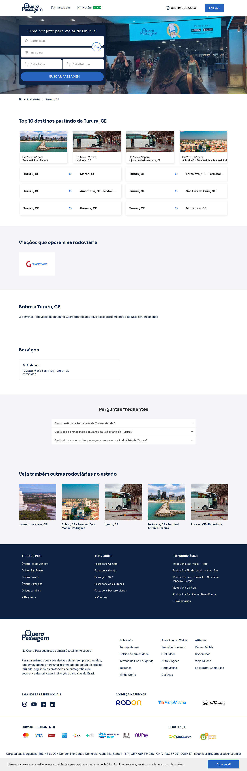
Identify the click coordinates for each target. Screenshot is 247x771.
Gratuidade (168, 654)
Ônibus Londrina (31, 590)
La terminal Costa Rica (209, 668)
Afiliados (200, 640)
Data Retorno (81, 64)
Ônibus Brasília (30, 577)
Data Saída (38, 64)
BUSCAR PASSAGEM (61, 77)
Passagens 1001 (103, 577)
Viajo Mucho (203, 661)
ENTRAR (214, 7)
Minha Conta (127, 674)
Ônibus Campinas (32, 583)
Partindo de (38, 40)
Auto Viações (170, 661)
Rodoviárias (169, 668)
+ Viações (101, 597)
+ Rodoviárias (182, 601)
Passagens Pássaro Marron (110, 590)
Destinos (167, 674)
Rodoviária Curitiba (184, 587)
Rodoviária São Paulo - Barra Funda (194, 594)
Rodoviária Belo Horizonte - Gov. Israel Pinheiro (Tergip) (196, 579)
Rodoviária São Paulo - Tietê (190, 563)
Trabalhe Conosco (173, 647)
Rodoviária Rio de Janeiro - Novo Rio (195, 570)
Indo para (37, 52)
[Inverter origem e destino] (96, 46)
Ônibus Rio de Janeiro (35, 563)
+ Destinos (29, 597)
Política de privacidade (134, 654)
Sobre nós (126, 640)
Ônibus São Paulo (32, 570)
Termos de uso (129, 647)
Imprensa (125, 668)
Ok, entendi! (223, 764)
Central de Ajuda (183, 7)
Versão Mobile (204, 647)
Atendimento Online (174, 640)
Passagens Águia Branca (109, 583)
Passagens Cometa (105, 563)
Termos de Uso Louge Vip (136, 661)
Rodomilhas (202, 654)
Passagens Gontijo (105, 570)
